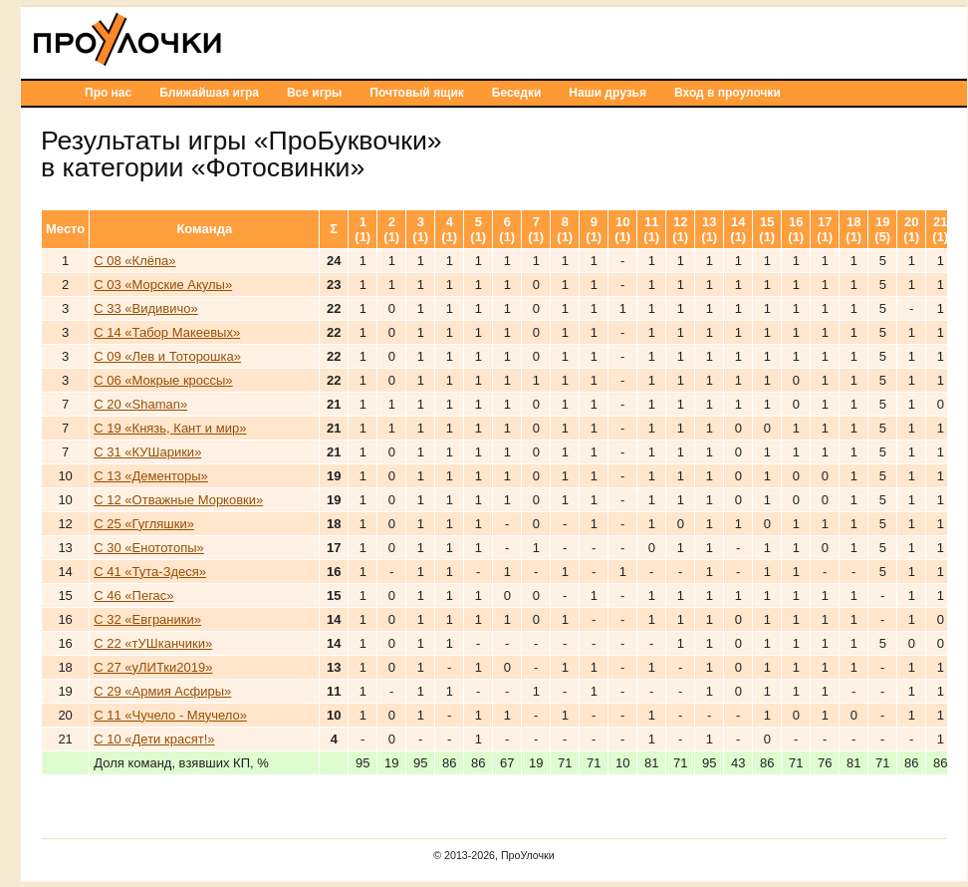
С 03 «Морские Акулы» (163, 284)
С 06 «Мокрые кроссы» (163, 380)
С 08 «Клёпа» (134, 260)
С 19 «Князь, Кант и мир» (170, 428)
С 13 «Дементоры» (151, 475)
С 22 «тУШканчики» (153, 643)
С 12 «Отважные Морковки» (178, 499)
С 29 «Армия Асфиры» (162, 691)
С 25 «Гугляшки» (144, 523)
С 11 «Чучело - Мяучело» (170, 715)
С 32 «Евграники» (147, 619)
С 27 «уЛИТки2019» (153, 667)
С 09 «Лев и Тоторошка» (167, 356)
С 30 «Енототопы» (149, 547)
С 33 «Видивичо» (145, 308)
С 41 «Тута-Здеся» (150, 571)
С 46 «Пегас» (133, 595)
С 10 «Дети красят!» (154, 739)
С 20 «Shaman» (140, 404)
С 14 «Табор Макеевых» (167, 332)
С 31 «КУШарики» (147, 451)
